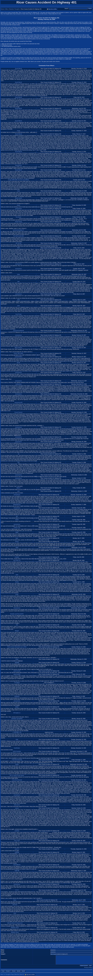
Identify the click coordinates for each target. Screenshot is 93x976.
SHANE (17, 662)
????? (17, 890)
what (17, 547)
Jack (17, 574)
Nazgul (17, 630)
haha (18, 274)
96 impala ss (16, 712)
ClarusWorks (16, 864)
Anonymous (17, 608)
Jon (17, 624)
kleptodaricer (17, 504)
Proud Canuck (18, 412)
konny (17, 541)
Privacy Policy (88, 967)
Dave (14, 900)
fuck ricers (17, 804)
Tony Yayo (17, 840)
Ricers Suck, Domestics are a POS (16, 647)
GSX (17, 739)
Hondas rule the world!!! (17, 613)
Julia (18, 299)
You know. (18, 217)
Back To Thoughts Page (7, 974)
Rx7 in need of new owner (17, 775)
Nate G (18, 487)
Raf (18, 281)
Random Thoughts (14, 9)
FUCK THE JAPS (18, 353)
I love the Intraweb (17, 759)
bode (17, 659)
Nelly (17, 532)
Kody (16, 594)
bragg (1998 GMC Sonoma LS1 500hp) (18, 179)
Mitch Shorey (18, 347)
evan (18, 191)
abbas (17, 707)
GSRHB (17, 852)
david (16, 519)
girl (17, 516)
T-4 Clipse (17, 682)
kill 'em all (18, 243)
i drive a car (17, 527)
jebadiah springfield (16, 718)
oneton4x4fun (18, 356)
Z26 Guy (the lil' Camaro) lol (15, 923)
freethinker (17, 748)
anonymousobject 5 (18, 230)
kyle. (17, 538)
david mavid (18, 198)
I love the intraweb (17, 780)
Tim (18, 462)
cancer (17, 808)
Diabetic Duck (15, 927)
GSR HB (17, 870)
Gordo (17, 582)
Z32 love (14, 904)
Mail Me (17, 974)
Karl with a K (16, 560)
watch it (17, 849)
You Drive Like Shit (18, 236)
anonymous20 (18, 402)
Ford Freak (18, 314)
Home (2, 9)
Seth (18, 247)
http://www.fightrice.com (83, 901)
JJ (18, 454)
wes (18, 491)
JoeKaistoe (18, 384)
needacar (16, 696)
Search (22, 974)
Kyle (15, 913)
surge (18, 130)
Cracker (17, 557)
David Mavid (18, 68)
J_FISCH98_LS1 (16, 732)
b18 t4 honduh (17, 751)
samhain (17, 830)
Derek (18, 362)
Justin (17, 764)
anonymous (18, 165)
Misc (6, 9)
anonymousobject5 (18, 330)
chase (18, 205)
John (18, 305)
